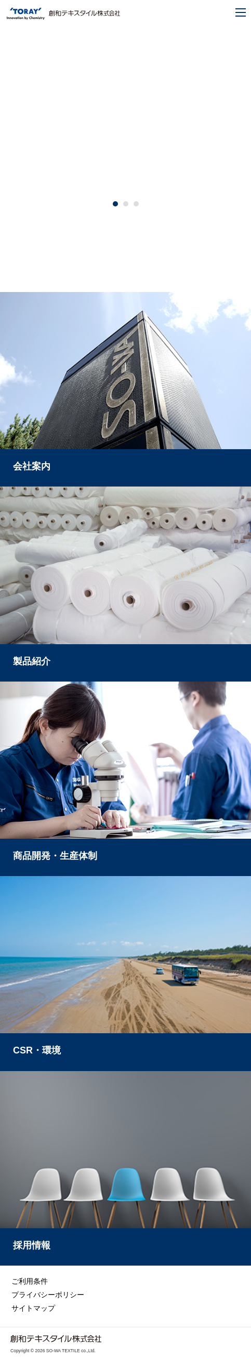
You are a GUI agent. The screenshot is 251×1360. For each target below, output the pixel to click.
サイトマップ (33, 1308)
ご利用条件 (29, 1281)
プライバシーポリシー (47, 1294)
